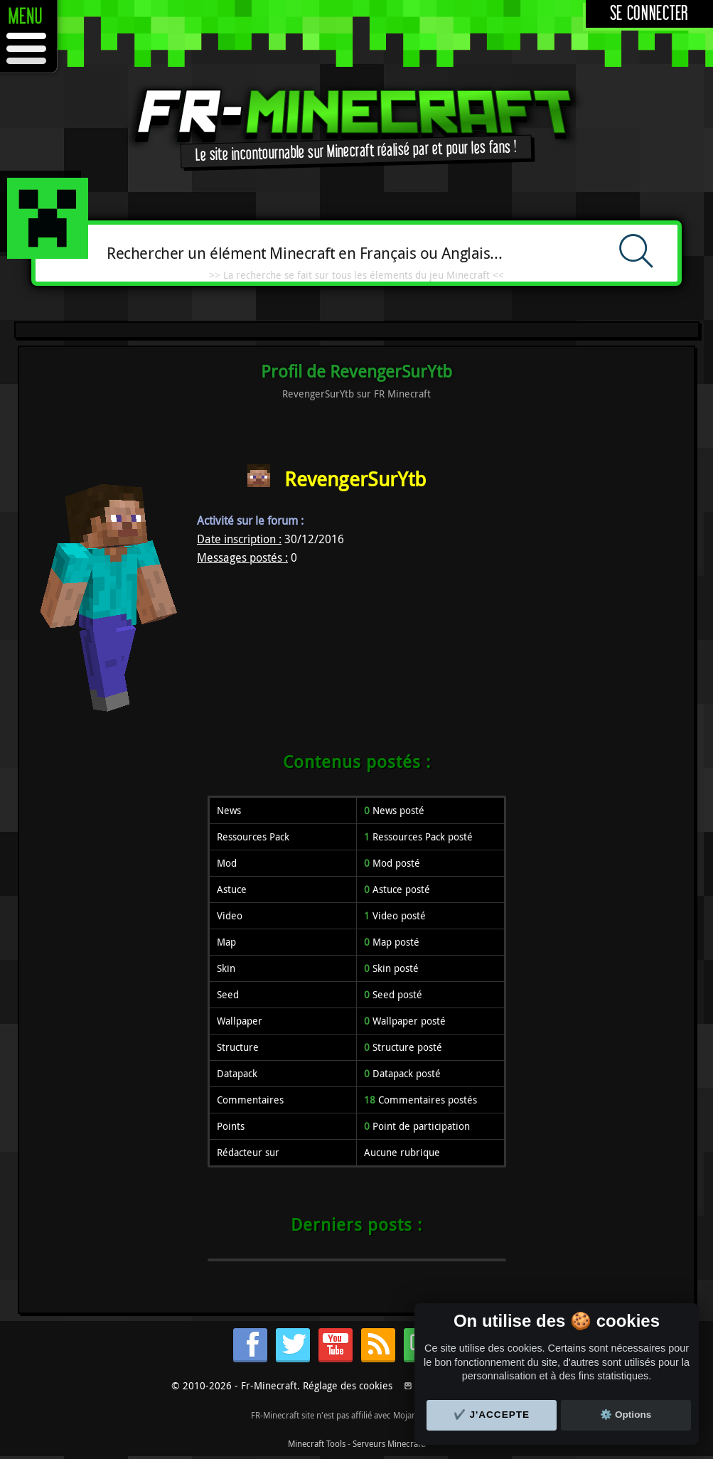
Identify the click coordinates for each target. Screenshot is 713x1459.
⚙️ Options (625, 1414)
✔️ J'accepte (492, 1414)
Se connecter (649, 14)
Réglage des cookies (347, 1385)
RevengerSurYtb (355, 479)
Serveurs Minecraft (388, 1443)
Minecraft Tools (316, 1443)
